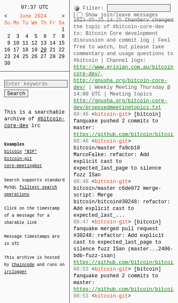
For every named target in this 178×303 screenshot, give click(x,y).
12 (34, 43)
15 (62, 43)
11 (25, 43)
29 (62, 56)
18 (25, 49)
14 (52, 43)
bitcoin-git (18, 159)
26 (34, 56)
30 (7, 63)
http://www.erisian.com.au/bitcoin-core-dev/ (124, 70)
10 (16, 43)
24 (16, 56)
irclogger (15, 266)
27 (43, 56)
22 (62, 49)
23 (7, 56)
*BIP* (30, 152)
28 (52, 56)
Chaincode (23, 260)
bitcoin (13, 152)
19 (34, 49)
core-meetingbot (23, 165)
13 (43, 43)
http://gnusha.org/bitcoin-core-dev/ (120, 84)
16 (7, 49)
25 (25, 56)
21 (52, 49)
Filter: (93, 7)
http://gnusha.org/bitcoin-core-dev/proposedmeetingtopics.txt (120, 104)
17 (16, 49)
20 (43, 49)
